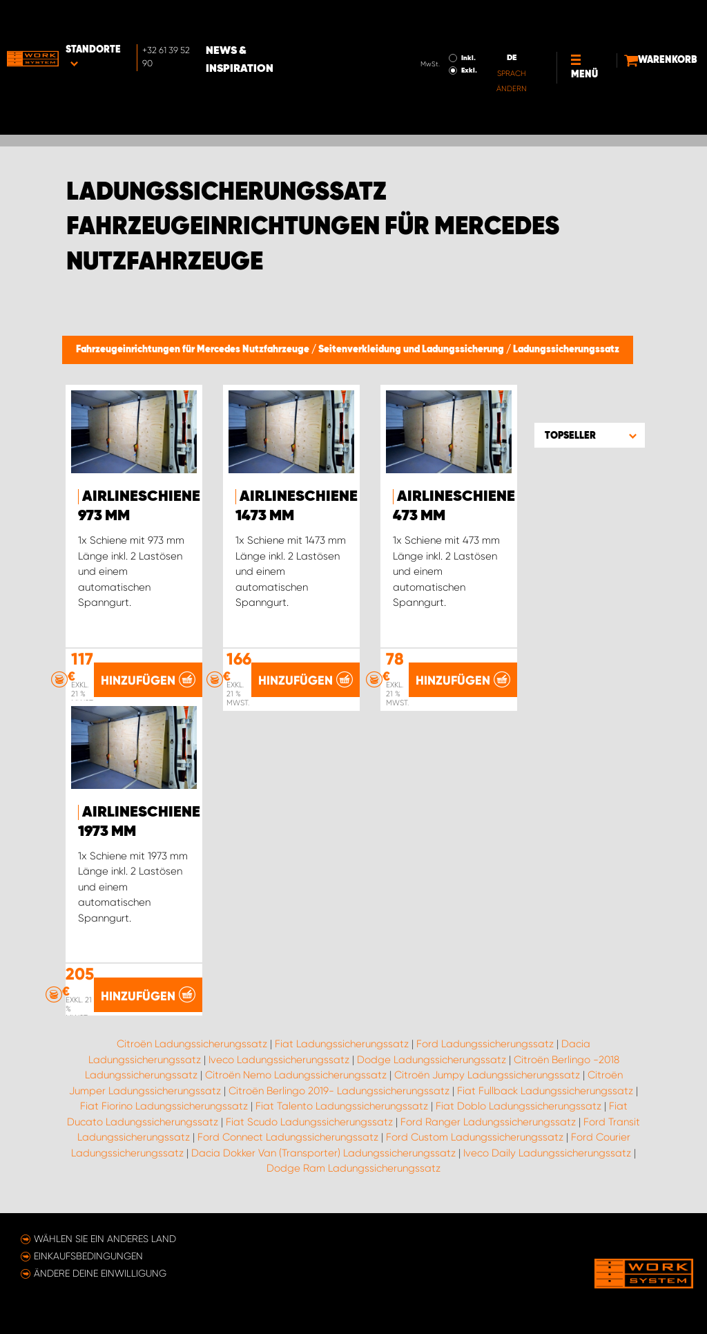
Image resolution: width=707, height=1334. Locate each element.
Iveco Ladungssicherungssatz (279, 1060)
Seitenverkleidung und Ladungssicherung (412, 349)
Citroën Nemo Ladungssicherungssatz (296, 1075)
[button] (589, 435)
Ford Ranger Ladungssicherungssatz (488, 1122)
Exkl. (423, 31)
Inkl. (422, 19)
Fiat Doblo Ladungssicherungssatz (518, 1106)
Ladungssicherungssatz (566, 349)
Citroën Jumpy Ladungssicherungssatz (487, 1075)
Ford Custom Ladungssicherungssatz (474, 1138)
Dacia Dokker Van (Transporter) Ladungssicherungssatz (323, 1153)
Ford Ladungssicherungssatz (485, 1044)
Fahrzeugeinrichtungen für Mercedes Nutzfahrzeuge (193, 349)
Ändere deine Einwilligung (100, 1273)
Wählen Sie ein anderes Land (105, 1238)
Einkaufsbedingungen (88, 1255)
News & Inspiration (291, 21)
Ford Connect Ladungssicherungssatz (287, 1138)
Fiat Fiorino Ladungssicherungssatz (164, 1106)
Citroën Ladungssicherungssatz (192, 1044)
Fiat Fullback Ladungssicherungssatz (545, 1091)
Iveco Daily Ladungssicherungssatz (547, 1153)
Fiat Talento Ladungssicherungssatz (341, 1106)
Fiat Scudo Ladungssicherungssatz (309, 1122)
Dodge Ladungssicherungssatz (431, 1060)
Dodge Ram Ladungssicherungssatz (353, 1169)
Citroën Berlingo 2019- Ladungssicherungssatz (339, 1091)
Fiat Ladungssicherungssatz (342, 1044)
